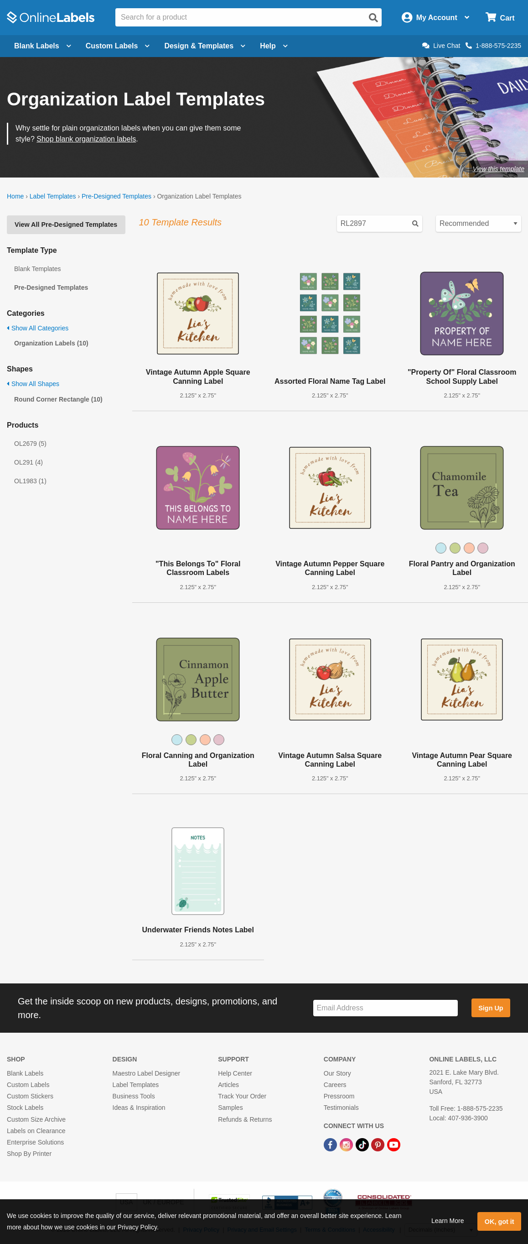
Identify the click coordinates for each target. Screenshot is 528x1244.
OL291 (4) (28, 462)
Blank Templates (37, 268)
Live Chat (441, 45)
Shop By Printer (29, 1153)
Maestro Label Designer (147, 1073)
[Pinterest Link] (378, 1144)
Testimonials (341, 1107)
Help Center (235, 1073)
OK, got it (499, 1221)
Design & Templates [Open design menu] (204, 46)
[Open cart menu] (500, 17)
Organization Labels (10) (51, 343)
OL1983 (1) (30, 481)
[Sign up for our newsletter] (385, 1008)
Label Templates (53, 196)
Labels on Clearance (36, 1130)
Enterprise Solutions (35, 1142)
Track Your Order (242, 1096)
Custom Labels (28, 1084)
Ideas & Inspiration (139, 1107)
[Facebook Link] (331, 1144)
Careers (335, 1084)
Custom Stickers (30, 1096)
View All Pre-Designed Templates (66, 224)
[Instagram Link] (347, 1144)
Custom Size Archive (36, 1119)
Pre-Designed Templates (116, 196)
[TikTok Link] (363, 1144)
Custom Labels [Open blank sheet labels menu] (118, 46)
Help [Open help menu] (274, 46)
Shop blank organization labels (86, 139)
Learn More (447, 1220)
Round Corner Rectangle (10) (58, 399)
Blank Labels (25, 1073)
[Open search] (373, 18)
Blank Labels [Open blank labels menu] (42, 46)
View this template (498, 168)
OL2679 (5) (30, 443)
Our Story (337, 1073)
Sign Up (490, 1008)
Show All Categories (37, 328)
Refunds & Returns (245, 1119)
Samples (230, 1107)
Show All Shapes (33, 383)
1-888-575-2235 (493, 45)
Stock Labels (25, 1107)
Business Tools (134, 1096)
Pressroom (339, 1096)
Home (15, 196)
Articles (228, 1084)
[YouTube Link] (393, 1144)
